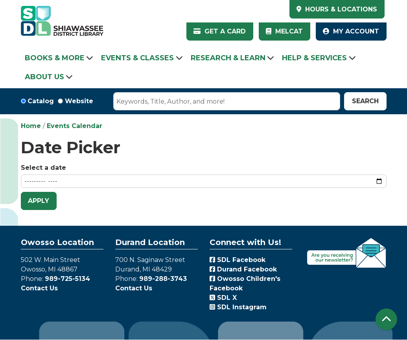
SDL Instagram (238, 307)
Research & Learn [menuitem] (228, 58)
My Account (351, 31)
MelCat (284, 31)
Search (365, 101)
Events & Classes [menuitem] (137, 58)
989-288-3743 (163, 278)
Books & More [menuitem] (55, 58)
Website (79, 101)
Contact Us (39, 288)
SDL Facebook (237, 260)
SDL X (223, 297)
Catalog (41, 101)
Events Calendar (74, 126)
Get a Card (219, 31)
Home (31, 126)
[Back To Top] (386, 319)
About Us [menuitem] (44, 76)
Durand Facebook (243, 269)
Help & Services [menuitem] (314, 58)
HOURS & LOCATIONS (340, 9)
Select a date (43, 167)
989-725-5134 (67, 278)
